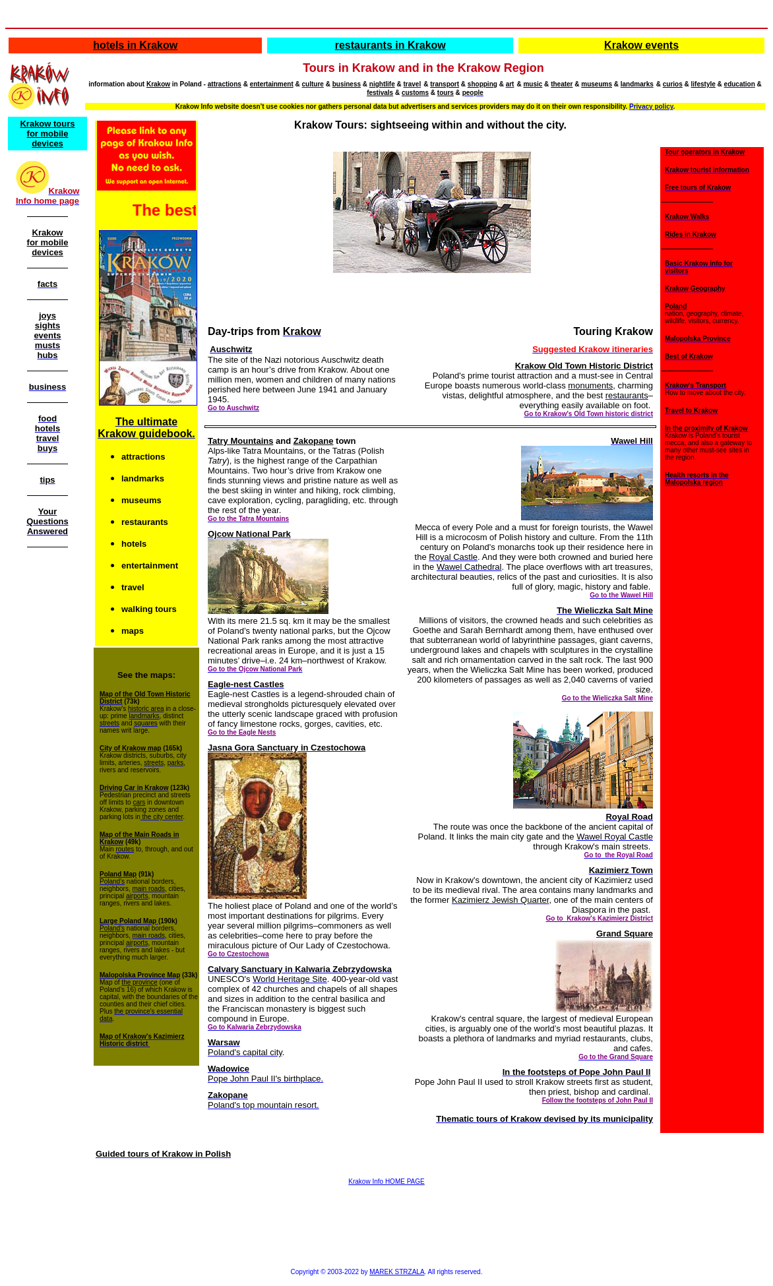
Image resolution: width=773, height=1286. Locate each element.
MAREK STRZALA (396, 1271)
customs (415, 92)
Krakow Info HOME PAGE (386, 1181)
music (532, 84)
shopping (482, 84)
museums (596, 84)
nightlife (382, 84)
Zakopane (314, 441)
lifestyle (703, 84)
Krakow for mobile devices (48, 242)
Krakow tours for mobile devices (47, 133)
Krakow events (641, 45)
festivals (380, 92)
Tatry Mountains (240, 441)
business (346, 84)
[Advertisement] (47, 762)
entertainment (272, 84)
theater (561, 84)
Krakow (158, 84)
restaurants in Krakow (390, 45)
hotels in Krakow (135, 45)
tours (445, 92)
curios (673, 84)
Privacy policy (651, 106)
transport (444, 84)
